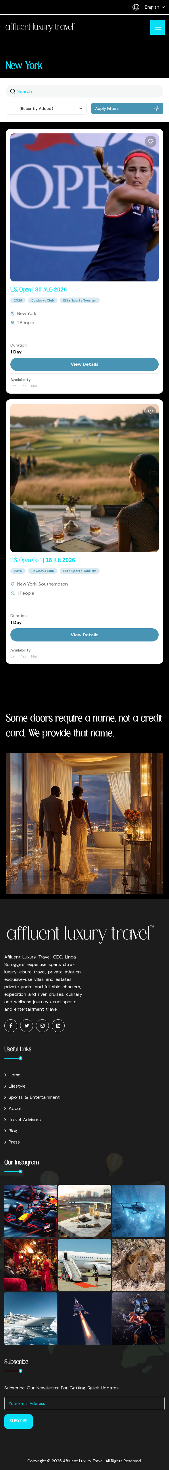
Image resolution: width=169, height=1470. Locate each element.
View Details (85, 364)
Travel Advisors (22, 1120)
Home (12, 1075)
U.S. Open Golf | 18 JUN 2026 (42, 560)
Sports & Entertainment (32, 1097)
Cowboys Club (42, 300)
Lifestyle (15, 1086)
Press (12, 1142)
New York (27, 313)
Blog (10, 1131)
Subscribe (18, 1421)
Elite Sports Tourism (79, 300)
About (13, 1108)
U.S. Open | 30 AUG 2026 (38, 290)
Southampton (53, 584)
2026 (18, 300)
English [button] (145, 7)
